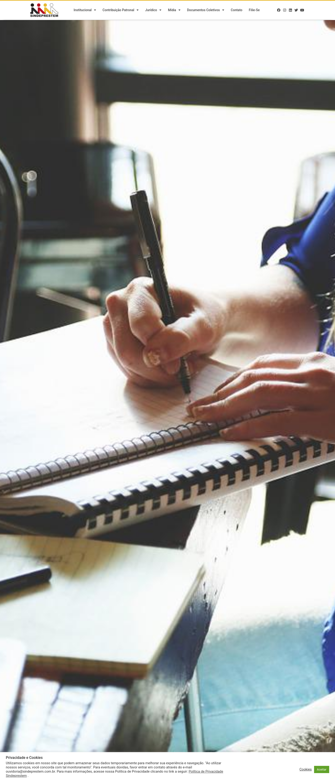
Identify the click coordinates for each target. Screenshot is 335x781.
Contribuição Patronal (121, 10)
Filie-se (254, 10)
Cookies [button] (305, 769)
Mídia (174, 10)
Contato (236, 10)
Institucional (85, 10)
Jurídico (153, 10)
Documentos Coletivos (205, 10)
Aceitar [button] (321, 769)
